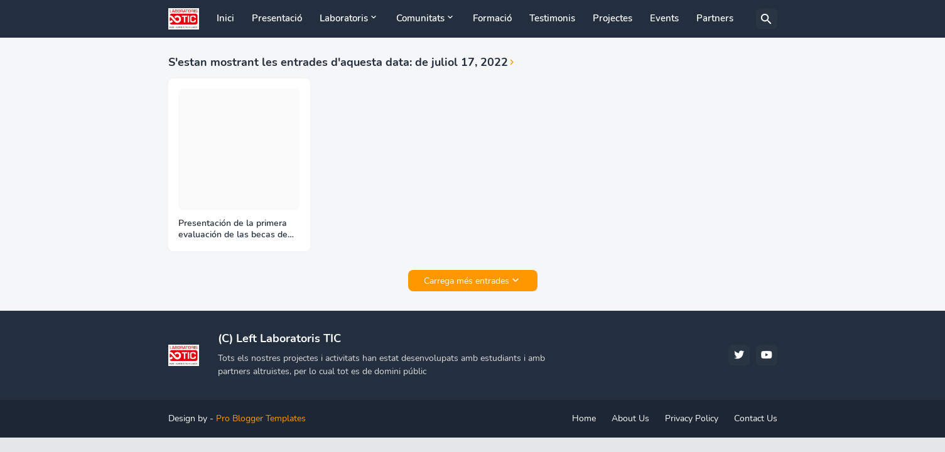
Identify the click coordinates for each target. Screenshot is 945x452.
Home (584, 418)
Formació (492, 18)
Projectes (612, 18)
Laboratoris (344, 18)
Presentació (277, 18)
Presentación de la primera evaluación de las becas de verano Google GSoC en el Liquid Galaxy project (233, 230)
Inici (225, 18)
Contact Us (755, 418)
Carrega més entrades (466, 281)
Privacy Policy (691, 418)
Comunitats (420, 18)
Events (664, 18)
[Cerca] (766, 19)
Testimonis (552, 18)
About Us (630, 418)
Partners (714, 18)
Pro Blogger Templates (261, 418)
